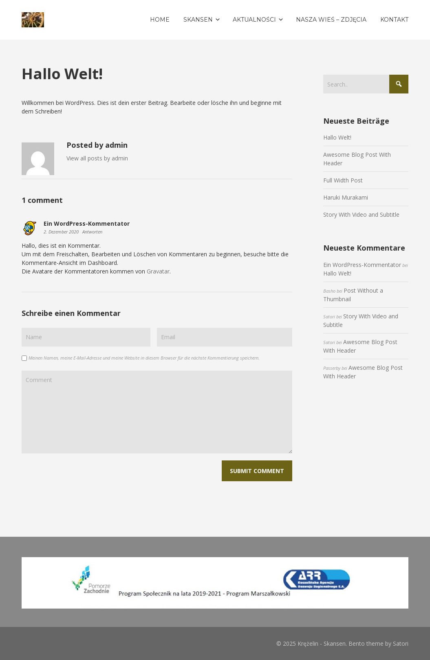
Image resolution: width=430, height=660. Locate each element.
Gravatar (158, 271)
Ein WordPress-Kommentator (362, 265)
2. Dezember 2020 (62, 232)
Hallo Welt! (337, 137)
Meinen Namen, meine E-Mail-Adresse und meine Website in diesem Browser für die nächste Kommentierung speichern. (144, 358)
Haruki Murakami (345, 197)
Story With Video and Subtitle (361, 214)
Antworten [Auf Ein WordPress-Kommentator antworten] (92, 232)
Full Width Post (343, 180)
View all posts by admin (97, 158)
